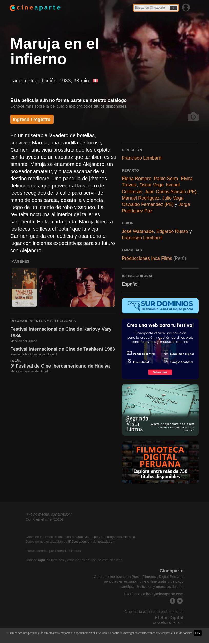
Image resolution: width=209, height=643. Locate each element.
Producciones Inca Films (147, 258)
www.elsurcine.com (168, 622)
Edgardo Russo (172, 231)
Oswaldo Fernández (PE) (148, 204)
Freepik (60, 551)
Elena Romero (136, 178)
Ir (173, 7)
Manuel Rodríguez (141, 198)
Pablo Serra (166, 178)
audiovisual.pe (87, 537)
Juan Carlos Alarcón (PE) (170, 191)
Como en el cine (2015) (44, 519)
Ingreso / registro (32, 119)
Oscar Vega (151, 184)
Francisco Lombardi (142, 158)
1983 (65, 80)
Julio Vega (172, 198)
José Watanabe (138, 231)
